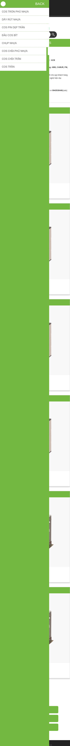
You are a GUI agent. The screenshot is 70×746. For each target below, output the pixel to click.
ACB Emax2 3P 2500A (35, 590)
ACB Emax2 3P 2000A (35, 494)
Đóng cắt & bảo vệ (34, 60)
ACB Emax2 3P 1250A (35, 398)
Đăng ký (27, 4)
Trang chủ (19, 60)
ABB (47, 60)
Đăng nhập (35, 4)
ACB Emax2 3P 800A (35, 206)
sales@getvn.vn (43, 90)
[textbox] (32, 34)
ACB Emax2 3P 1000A (35, 302)
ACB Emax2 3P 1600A (35, 110)
